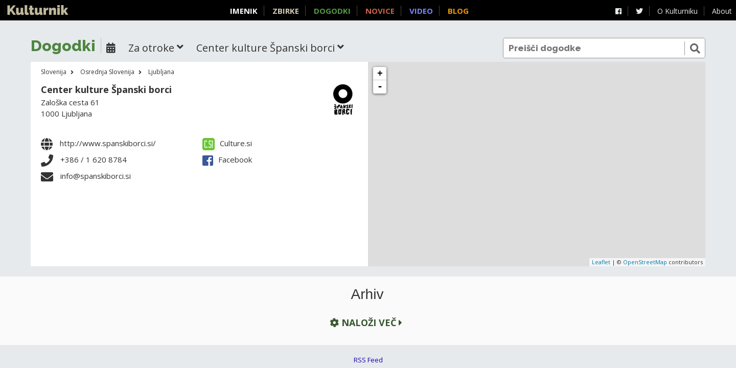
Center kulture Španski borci (106, 89)
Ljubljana (161, 71)
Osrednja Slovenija (107, 71)
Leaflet (601, 262)
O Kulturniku (677, 11)
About (722, 11)
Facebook (227, 159)
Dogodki (332, 11)
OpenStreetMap (645, 262)
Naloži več (365, 322)
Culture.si (227, 143)
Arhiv (367, 294)
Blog (458, 11)
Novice (380, 11)
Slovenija (53, 71)
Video (421, 11)
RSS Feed (368, 359)
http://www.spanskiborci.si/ (108, 143)
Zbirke (285, 11)
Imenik (244, 11)
